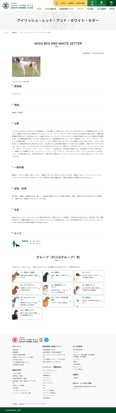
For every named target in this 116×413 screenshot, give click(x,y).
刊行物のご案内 (18, 360)
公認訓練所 (76, 364)
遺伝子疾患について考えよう (52, 362)
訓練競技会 (46, 375)
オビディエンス (48, 383)
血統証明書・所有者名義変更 (52, 352)
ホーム (39, 9)
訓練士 (75, 362)
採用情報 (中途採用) (18, 404)
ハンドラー (76, 359)
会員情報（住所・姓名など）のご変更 (24, 382)
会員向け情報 (80, 3)
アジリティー (47, 378)
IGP (44, 385)
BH (44, 388)
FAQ (111, 3)
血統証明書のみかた (49, 350)
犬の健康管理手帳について (21, 362)
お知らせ (63, 3)
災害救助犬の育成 (18, 365)
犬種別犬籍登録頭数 (19, 355)
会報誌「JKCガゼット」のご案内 (23, 357)
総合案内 (71, 3)
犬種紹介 (76, 378)
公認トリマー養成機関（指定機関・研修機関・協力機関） (84, 356)
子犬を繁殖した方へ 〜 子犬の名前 (54, 359)
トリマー (76, 352)
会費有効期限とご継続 (20, 378)
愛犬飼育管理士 (78, 350)
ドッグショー (47, 373)
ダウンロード (101, 3)
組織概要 (15, 352)
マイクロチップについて (20, 390)
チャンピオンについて (50, 370)
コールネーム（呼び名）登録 (22, 393)
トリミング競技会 (48, 390)
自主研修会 (46, 398)
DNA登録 (15, 388)
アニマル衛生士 (78, 369)
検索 (92, 3)
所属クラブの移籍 (18, 385)
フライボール (47, 380)
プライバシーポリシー (31, 404)
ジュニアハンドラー (49, 395)
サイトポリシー (43, 404)
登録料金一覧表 (18, 376)
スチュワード (77, 367)
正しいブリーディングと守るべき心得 (54, 356)
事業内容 (15, 350)
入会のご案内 (17, 373)
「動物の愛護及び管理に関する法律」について (84, 387)
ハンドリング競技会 (49, 393)
